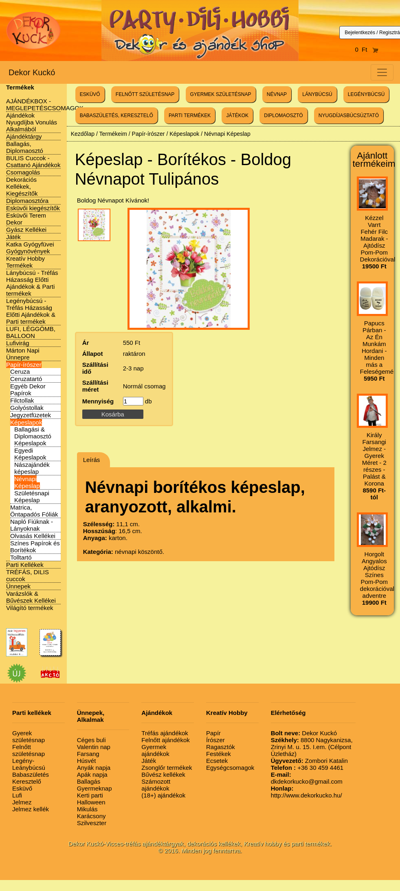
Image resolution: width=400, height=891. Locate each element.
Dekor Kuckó (32, 72)
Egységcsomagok (230, 767)
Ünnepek (18, 586)
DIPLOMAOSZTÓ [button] (283, 115)
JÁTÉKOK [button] (237, 115)
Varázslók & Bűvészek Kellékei (31, 597)
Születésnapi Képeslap (31, 496)
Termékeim (113, 134)
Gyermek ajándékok (155, 750)
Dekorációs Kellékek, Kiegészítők (22, 186)
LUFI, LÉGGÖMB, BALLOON (30, 332)
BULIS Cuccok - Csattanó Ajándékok (33, 161)
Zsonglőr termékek (166, 767)
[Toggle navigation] (382, 72)
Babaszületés (30, 774)
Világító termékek (29, 607)
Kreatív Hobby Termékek (25, 262)
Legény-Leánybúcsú (28, 764)
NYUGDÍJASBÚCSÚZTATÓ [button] (349, 115)
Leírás (91, 459)
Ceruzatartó (26, 378)
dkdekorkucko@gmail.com (307, 778)
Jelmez (22, 802)
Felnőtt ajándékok (165, 739)
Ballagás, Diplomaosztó (24, 147)
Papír (213, 733)
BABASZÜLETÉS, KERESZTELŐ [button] (116, 115)
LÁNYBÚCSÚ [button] (317, 94)
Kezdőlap (83, 134)
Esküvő (22, 788)
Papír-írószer (24, 364)
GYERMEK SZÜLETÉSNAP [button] (220, 94)
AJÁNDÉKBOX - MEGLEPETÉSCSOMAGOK (45, 104)
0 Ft (366, 49)
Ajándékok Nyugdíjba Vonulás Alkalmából (31, 122)
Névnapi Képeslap (27, 482)
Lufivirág (17, 343)
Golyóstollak (27, 407)
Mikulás (87, 809)
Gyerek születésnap (28, 736)
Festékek (218, 753)
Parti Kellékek (25, 564)
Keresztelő (26, 781)
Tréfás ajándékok (164, 733)
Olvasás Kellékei (32, 535)
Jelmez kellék (30, 809)
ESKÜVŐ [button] (90, 94)
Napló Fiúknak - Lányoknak (31, 525)
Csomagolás (23, 172)
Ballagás (89, 781)
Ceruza (20, 371)
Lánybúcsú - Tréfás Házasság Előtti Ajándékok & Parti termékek (32, 283)
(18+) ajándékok (163, 795)
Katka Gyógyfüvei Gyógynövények (30, 248)
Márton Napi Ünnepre (23, 354)
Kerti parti (90, 795)
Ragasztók (220, 746)
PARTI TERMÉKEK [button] (190, 115)
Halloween (91, 802)
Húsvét (86, 760)
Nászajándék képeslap (32, 468)
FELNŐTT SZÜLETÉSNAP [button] (145, 94)
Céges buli (91, 739)
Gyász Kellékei (26, 229)
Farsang (88, 753)
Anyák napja (94, 767)
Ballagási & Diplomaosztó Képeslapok (32, 436)
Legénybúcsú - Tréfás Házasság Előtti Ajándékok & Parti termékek (30, 311)
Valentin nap (93, 746)
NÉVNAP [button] (277, 94)
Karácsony (91, 816)
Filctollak (22, 400)
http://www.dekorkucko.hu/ (306, 792)
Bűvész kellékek (163, 774)
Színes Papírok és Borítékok (35, 546)
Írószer (215, 739)
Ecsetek (217, 760)
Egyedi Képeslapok (30, 454)
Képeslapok (26, 422)
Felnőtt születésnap (28, 750)
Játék (13, 236)
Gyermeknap (94, 788)
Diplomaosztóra (27, 200)
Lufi (17, 795)
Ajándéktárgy (24, 136)
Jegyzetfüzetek (30, 415)
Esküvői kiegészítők (33, 208)
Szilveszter (92, 822)
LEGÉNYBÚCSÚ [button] (366, 94)
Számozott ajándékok (155, 785)
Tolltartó (21, 557)
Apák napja (92, 774)
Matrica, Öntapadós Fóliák (34, 511)
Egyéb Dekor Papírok (28, 389)
